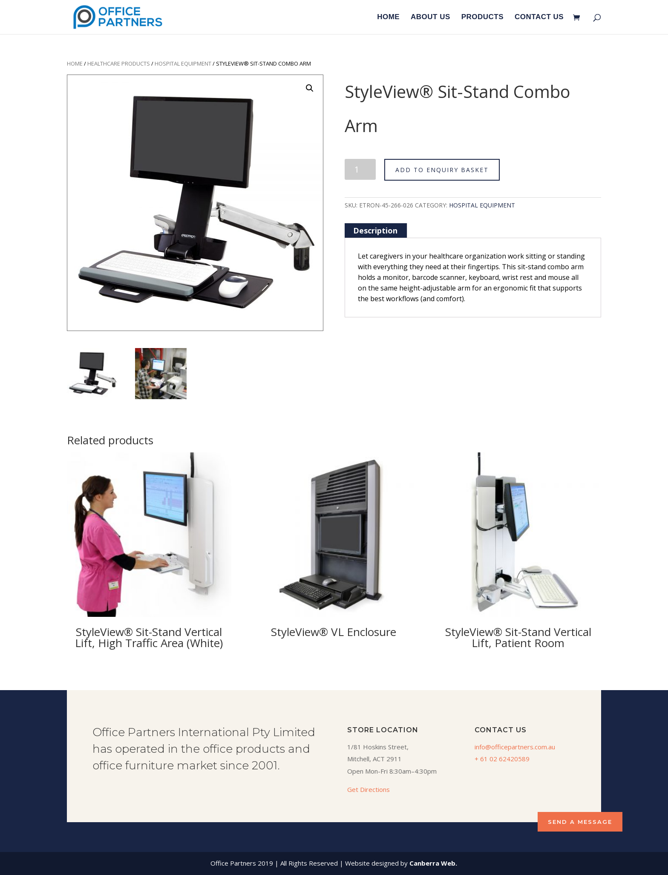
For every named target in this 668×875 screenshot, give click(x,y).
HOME (388, 17)
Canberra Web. (433, 863)
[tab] (375, 230)
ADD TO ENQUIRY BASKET (442, 170)
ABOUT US (430, 17)
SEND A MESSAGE (580, 821)
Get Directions (368, 789)
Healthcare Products (118, 63)
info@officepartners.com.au (515, 747)
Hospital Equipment (183, 63)
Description (375, 230)
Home (75, 63)
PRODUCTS (482, 17)
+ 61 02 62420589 (502, 758)
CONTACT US (539, 17)
